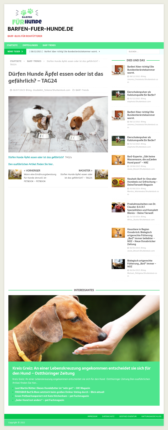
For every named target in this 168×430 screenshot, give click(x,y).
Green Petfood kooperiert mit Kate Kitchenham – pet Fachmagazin (52, 396)
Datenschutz (108, 416)
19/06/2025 (135, 166)
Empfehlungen (30, 45)
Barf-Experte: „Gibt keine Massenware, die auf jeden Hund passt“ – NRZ (142, 159)
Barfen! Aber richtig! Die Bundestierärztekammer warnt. (141, 69)
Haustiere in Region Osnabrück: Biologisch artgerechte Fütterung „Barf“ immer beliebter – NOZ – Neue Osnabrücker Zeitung (141, 236)
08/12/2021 (135, 76)
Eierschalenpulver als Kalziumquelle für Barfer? (141, 93)
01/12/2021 (135, 99)
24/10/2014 (135, 217)
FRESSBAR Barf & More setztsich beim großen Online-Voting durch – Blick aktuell (59, 392)
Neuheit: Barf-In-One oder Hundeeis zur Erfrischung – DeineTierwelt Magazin (142, 182)
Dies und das (136, 60)
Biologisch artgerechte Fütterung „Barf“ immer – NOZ (141, 263)
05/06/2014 (135, 189)
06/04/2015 (135, 248)
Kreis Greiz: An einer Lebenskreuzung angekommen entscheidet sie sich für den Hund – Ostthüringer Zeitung (81, 370)
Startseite (12, 45)
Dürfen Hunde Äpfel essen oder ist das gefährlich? (36, 157)
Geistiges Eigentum (127, 416)
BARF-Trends (49, 45)
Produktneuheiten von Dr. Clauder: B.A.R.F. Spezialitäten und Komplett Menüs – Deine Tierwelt (142, 208)
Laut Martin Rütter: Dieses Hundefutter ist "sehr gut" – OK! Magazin (52, 388)
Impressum (92, 416)
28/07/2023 (19, 90)
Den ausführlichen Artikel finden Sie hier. (30, 164)
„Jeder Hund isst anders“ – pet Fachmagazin (39, 400)
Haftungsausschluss (151, 416)
